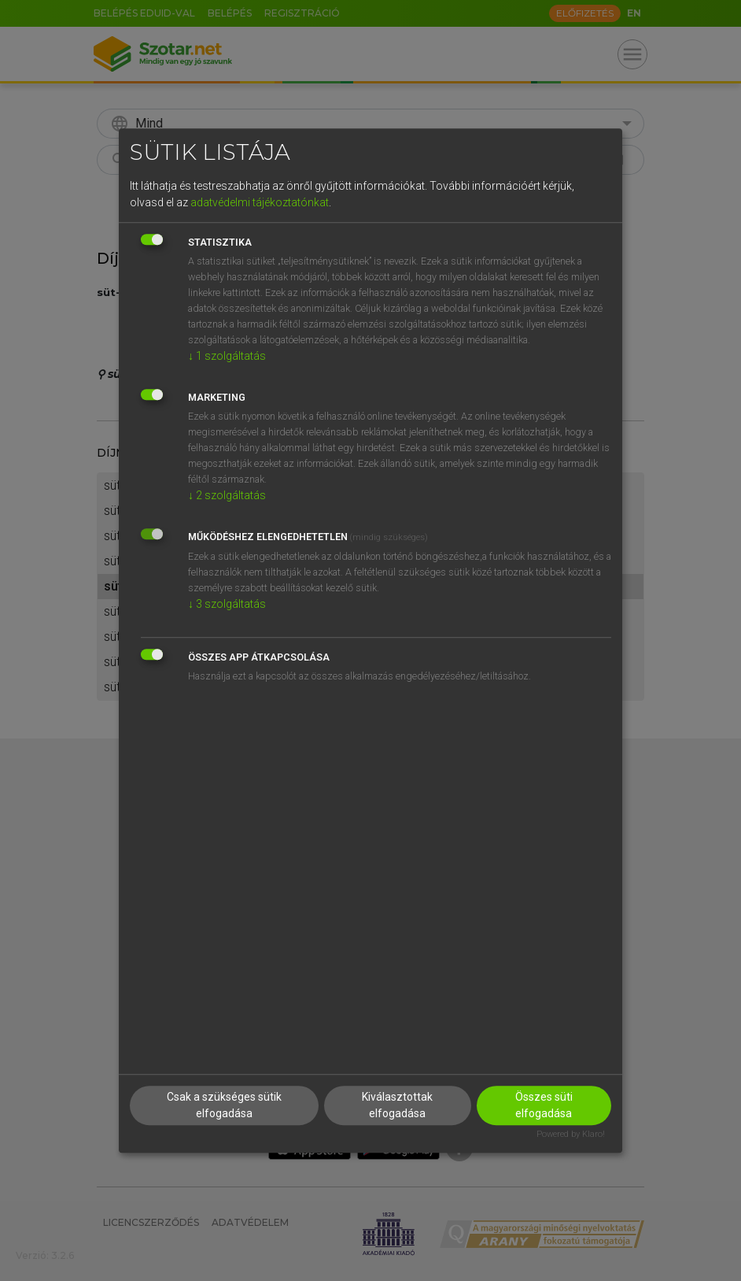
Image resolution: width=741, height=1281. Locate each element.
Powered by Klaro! (570, 1135)
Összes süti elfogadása (544, 1105)
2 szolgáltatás (227, 495)
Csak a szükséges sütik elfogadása (224, 1105)
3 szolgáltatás (227, 604)
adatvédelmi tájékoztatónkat (259, 202)
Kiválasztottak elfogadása (397, 1105)
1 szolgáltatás (227, 356)
